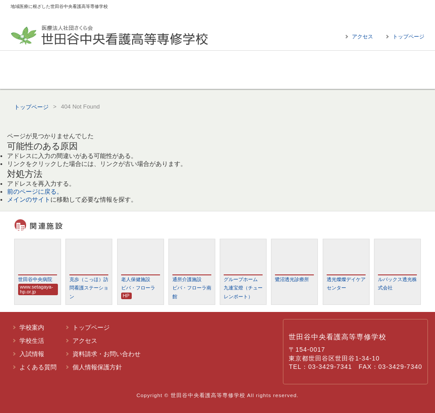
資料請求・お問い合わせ (106, 353)
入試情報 (268, 70)
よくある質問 (370, 70)
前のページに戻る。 (35, 191)
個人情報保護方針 (97, 367)
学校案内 (65, 70)
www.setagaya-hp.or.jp (36, 289)
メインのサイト (28, 199)
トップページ (408, 37)
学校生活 (167, 70)
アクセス (362, 37)
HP (126, 295)
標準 (403, 11)
